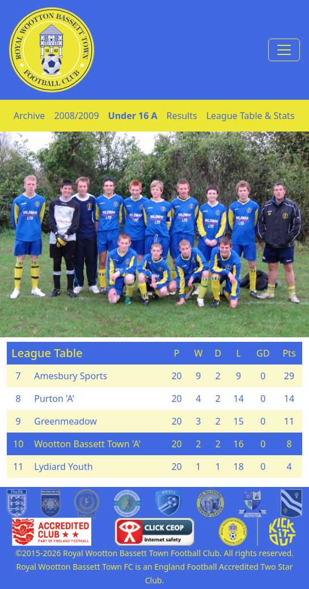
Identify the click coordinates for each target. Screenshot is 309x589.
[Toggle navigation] (284, 50)
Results (182, 115)
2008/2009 (76, 115)
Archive (29, 115)
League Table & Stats (250, 115)
